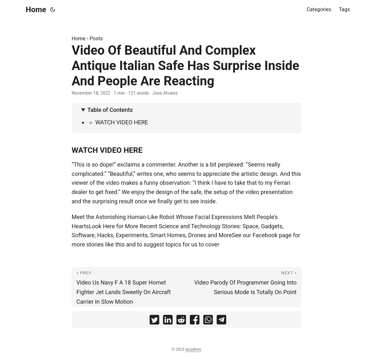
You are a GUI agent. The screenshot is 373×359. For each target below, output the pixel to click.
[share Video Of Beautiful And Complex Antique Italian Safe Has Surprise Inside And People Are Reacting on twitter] (154, 321)
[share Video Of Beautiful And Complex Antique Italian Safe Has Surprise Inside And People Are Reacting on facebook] (194, 321)
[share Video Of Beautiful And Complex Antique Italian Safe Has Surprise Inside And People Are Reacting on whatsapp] (208, 321)
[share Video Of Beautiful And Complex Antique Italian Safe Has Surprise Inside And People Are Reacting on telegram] (221, 321)
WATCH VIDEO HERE (121, 122)
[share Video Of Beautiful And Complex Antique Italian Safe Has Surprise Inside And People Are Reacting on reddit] (181, 321)
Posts (96, 38)
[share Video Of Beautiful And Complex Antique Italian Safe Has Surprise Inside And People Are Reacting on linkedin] (168, 321)
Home (36, 9)
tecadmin (193, 349)
